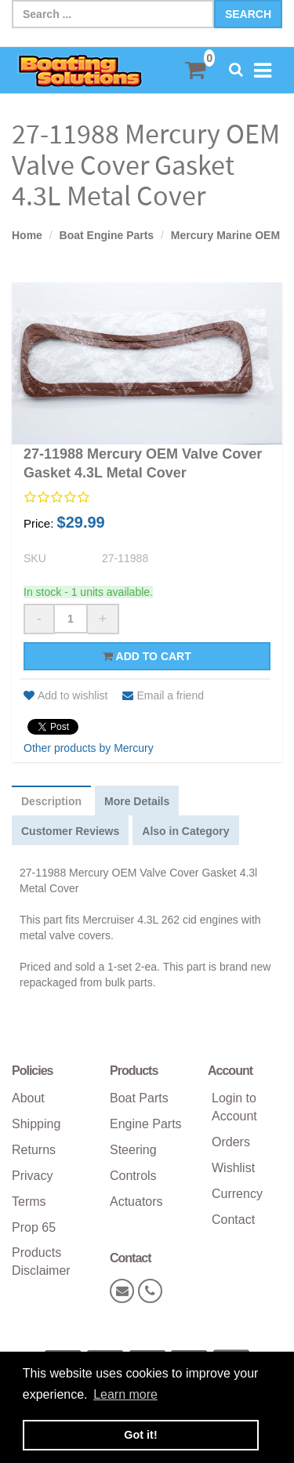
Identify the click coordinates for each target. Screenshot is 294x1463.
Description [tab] (51, 801)
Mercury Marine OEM (225, 235)
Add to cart (147, 656)
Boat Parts (139, 1098)
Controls (133, 1175)
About (28, 1098)
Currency (237, 1193)
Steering (133, 1149)
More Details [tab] (136, 801)
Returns (34, 1149)
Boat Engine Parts (107, 235)
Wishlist (233, 1167)
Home (27, 235)
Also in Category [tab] (185, 831)
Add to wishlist (65, 695)
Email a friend (163, 695)
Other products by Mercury (89, 748)
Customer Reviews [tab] (70, 831)
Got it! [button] (140, 1435)
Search (248, 14)
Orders (231, 1142)
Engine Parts (146, 1124)
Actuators (136, 1201)
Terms (29, 1201)
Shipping (36, 1124)
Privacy (32, 1175)
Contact (233, 1219)
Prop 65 (34, 1227)
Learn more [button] (125, 1394)
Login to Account (234, 1107)
